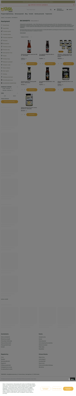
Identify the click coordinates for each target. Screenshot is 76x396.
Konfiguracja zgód (57, 388)
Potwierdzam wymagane (45, 389)
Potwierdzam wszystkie (68, 389)
